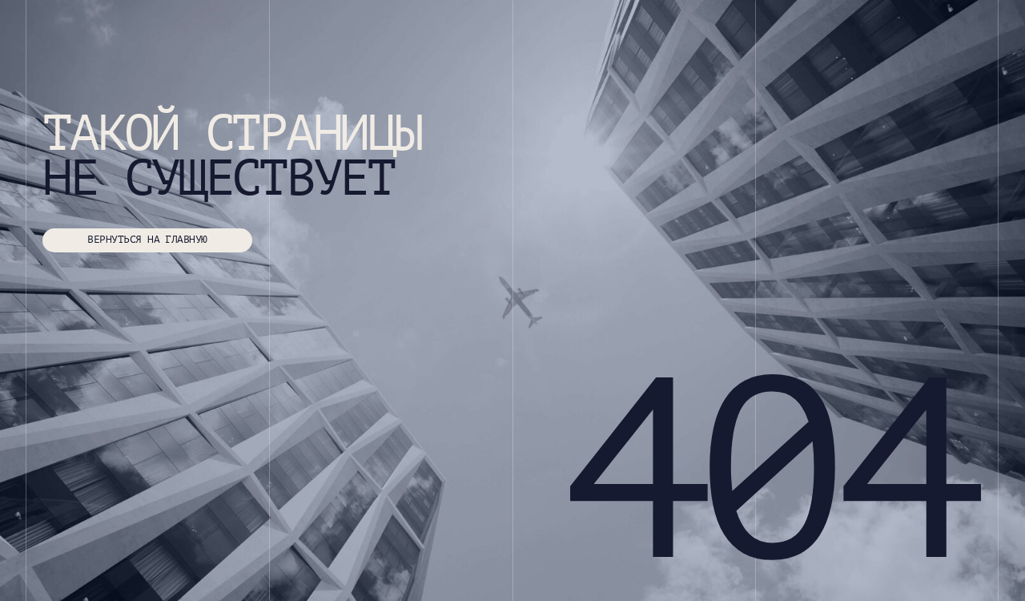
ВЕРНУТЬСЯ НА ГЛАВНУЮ (147, 239)
